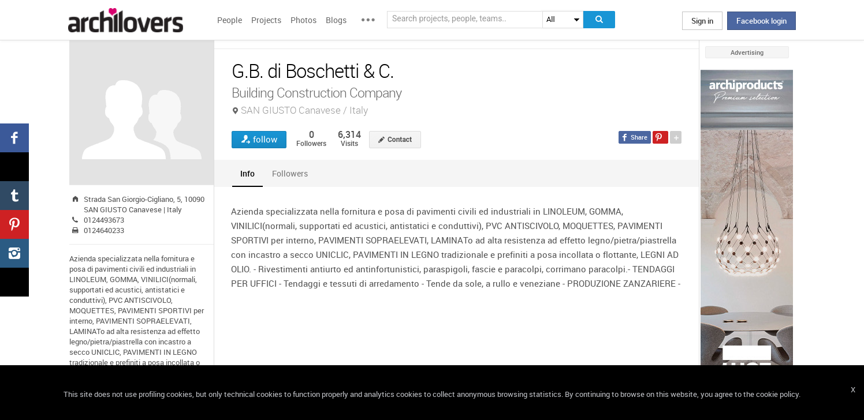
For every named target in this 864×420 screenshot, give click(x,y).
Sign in (702, 21)
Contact (400, 140)
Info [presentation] (247, 173)
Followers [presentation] (290, 173)
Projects (266, 19)
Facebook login (761, 21)
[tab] (247, 173)
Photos (303, 19)
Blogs (336, 19)
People (229, 19)
